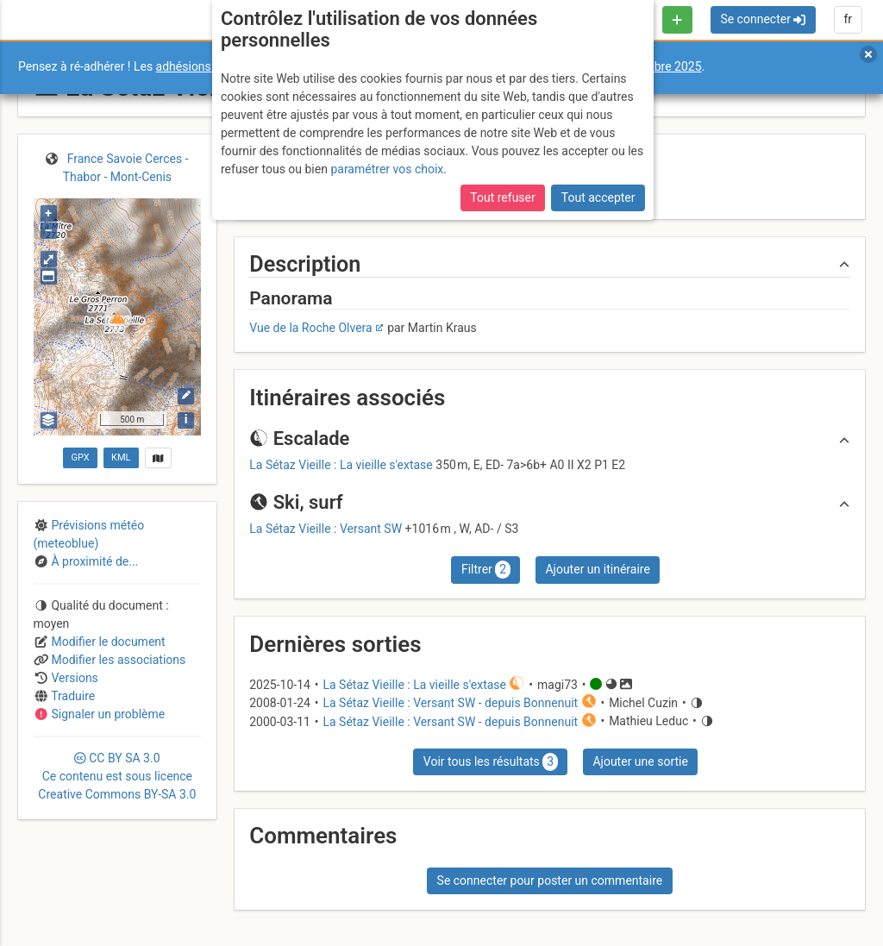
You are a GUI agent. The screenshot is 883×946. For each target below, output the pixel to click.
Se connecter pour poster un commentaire (550, 880)
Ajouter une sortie (639, 761)
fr (847, 19)
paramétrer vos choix (386, 169)
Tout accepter (598, 197)
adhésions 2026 (198, 66)
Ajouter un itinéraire (597, 569)
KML (120, 457)
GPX (80, 457)
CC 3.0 (117, 776)
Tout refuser (502, 197)
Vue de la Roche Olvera (310, 328)
